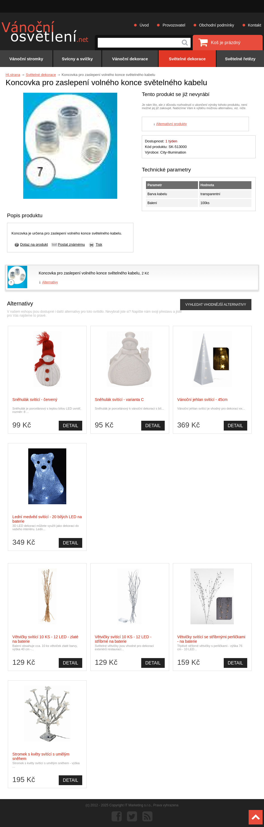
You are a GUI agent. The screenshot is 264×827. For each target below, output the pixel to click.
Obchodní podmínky (216, 25)
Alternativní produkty (171, 124)
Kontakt (254, 25)
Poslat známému (71, 244)
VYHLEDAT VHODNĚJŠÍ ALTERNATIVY (215, 305)
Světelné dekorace (41, 75)
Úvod (144, 25)
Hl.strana (13, 75)
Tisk (99, 244)
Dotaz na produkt (34, 244)
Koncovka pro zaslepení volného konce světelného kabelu (89, 273)
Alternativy (50, 282)
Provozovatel (173, 25)
